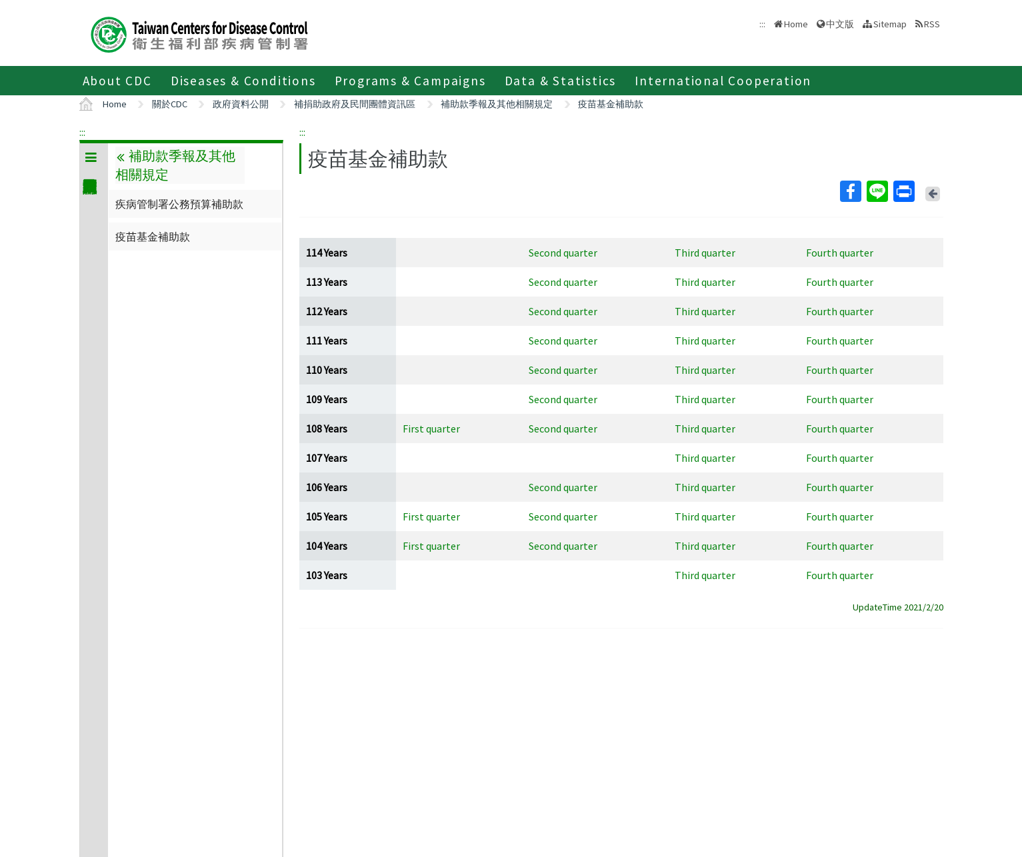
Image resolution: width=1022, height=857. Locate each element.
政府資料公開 (241, 104)
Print (903, 191)
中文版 (840, 24)
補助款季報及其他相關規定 (497, 104)
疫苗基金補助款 (610, 104)
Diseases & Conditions (243, 81)
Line (876, 191)
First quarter (431, 428)
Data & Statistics (561, 81)
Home (796, 24)
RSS (932, 24)
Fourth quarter (839, 252)
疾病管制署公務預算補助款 (179, 204)
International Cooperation (723, 81)
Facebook (850, 191)
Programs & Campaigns (410, 81)
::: (82, 132)
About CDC (117, 81)
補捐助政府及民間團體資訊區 (354, 104)
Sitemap (890, 24)
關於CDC (169, 104)
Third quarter (705, 252)
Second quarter (563, 252)
